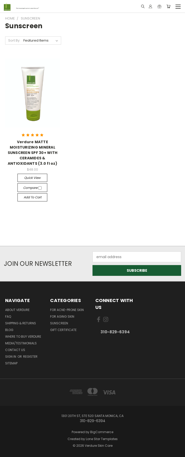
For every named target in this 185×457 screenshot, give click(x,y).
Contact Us (15, 350)
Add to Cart (32, 197)
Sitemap (11, 363)
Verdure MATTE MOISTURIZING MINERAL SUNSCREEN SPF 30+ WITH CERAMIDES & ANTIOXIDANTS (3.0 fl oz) (33, 152)
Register (30, 356)
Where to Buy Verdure (23, 336)
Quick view (32, 178)
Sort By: (14, 40)
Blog (9, 330)
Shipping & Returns (20, 323)
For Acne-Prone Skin (67, 310)
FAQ (8, 316)
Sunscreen (59, 323)
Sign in (11, 356)
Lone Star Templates (102, 439)
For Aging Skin (62, 316)
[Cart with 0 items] (168, 6)
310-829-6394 (115, 332)
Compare (32, 188)
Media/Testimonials (21, 343)
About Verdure (17, 310)
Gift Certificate (63, 330)
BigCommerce (101, 432)
